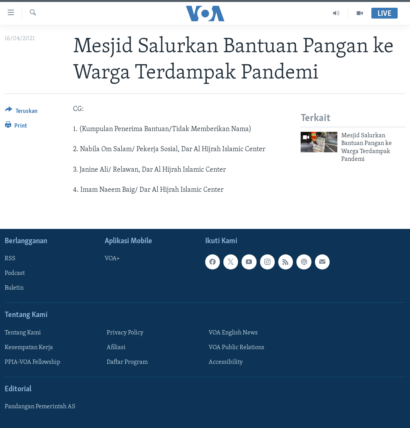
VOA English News (233, 333)
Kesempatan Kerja (29, 347)
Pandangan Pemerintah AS (40, 407)
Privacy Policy (125, 333)
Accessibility (226, 362)
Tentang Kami (23, 333)
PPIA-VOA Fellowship (32, 362)
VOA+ (112, 259)
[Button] (21, 112)
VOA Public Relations (236, 347)
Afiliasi (116, 347)
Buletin (14, 288)
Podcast (15, 273)
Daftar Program (127, 362)
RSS (10, 259)
